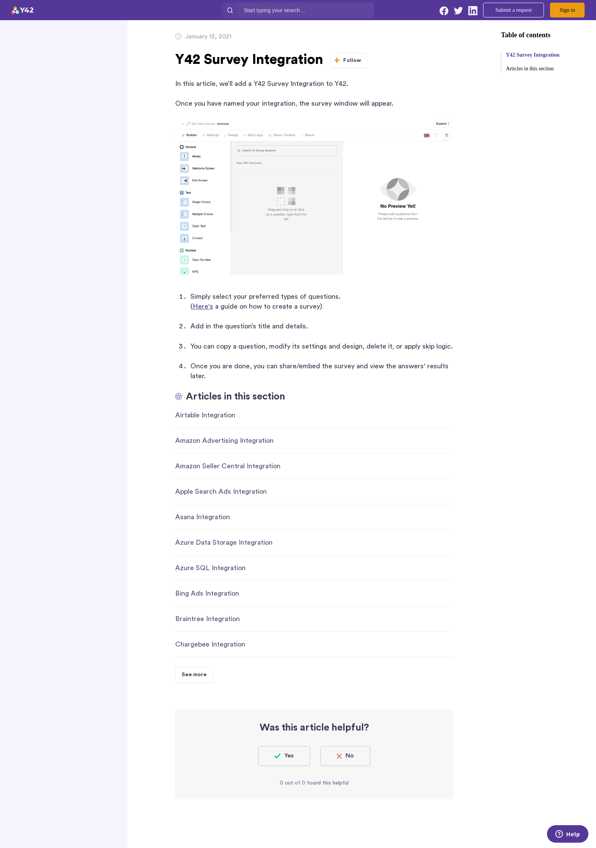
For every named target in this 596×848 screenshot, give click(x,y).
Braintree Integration (207, 618)
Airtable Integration (205, 415)
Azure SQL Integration (210, 567)
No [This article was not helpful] (350, 756)
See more (194, 674)
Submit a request (513, 10)
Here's (203, 306)
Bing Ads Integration (207, 593)
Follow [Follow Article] (352, 60)
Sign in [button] (567, 10)
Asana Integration (202, 517)
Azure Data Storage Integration (224, 542)
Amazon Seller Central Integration (228, 466)
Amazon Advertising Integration (224, 440)
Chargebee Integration (210, 644)
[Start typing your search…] (306, 10)
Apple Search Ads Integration (221, 491)
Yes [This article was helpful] (289, 756)
